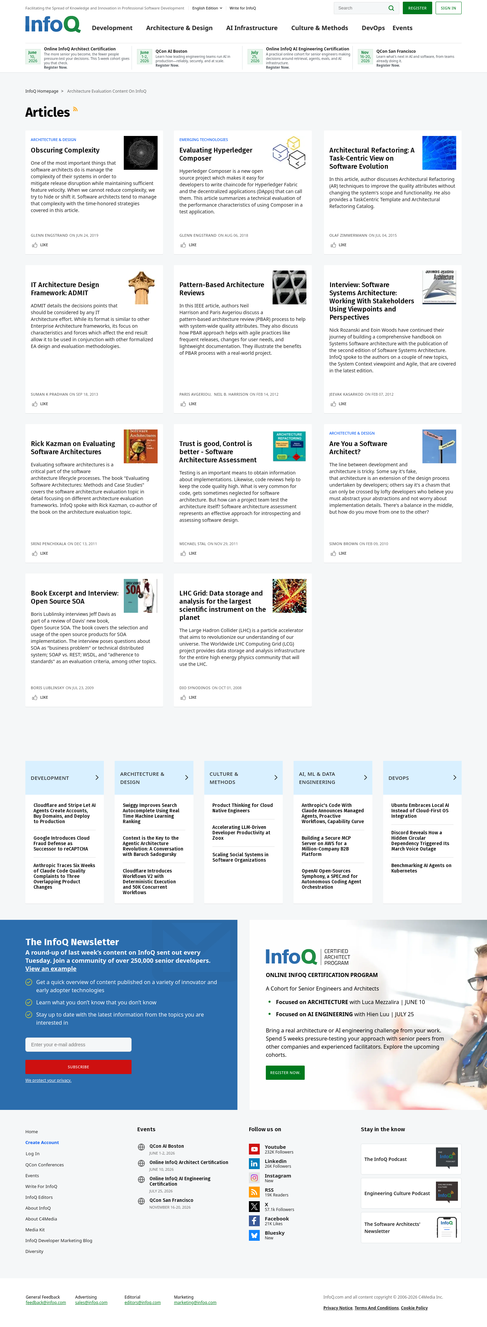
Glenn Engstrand (49, 235)
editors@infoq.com (142, 1302)
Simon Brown (343, 543)
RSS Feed (76, 112)
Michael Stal (192, 543)
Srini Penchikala (48, 543)
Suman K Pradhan (49, 394)
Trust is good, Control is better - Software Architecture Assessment (218, 452)
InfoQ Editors (39, 1197)
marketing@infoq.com (195, 1302)
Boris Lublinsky (47, 687)
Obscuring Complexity (65, 150)
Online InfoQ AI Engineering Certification (179, 1181)
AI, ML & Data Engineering (317, 777)
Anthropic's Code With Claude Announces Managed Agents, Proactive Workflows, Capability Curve (333, 813)
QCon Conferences (44, 1165)
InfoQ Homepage (42, 91)
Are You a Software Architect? (358, 448)
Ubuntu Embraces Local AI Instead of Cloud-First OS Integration (420, 810)
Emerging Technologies (203, 139)
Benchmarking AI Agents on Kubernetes (421, 868)
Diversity (34, 1251)
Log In (33, 1153)
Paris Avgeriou (194, 394)
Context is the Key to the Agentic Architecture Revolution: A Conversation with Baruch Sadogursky (153, 846)
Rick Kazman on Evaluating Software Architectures (73, 448)
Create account (42, 1142)
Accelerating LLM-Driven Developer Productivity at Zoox (241, 832)
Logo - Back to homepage (53, 24)
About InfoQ (38, 1208)
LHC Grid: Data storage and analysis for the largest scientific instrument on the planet (222, 605)
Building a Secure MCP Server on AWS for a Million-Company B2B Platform (326, 846)
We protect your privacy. (48, 1080)
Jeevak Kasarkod (346, 394)
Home (31, 1131)
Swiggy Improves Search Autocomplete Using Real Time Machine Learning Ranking (151, 813)
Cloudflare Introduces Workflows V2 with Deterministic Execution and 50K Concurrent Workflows (149, 881)
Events (402, 28)
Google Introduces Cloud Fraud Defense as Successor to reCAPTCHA (61, 843)
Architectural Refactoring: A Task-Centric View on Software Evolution (372, 158)
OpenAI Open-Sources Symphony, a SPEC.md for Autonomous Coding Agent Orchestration (331, 879)
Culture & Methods (319, 28)
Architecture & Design (179, 28)
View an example (50, 968)
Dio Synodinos (194, 687)
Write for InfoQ (41, 1186)
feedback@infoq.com (46, 1302)
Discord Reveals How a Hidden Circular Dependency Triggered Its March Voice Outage (420, 841)
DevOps (373, 28)
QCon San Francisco (171, 1200)
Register (417, 7)
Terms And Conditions (377, 1308)
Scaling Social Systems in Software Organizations (240, 857)
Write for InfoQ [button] (243, 7)
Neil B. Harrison (231, 394)
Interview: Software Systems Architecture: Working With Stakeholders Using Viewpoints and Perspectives (371, 301)
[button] (78, 1067)
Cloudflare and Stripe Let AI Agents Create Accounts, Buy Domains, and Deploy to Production (64, 813)
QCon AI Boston (166, 1146)
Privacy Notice (337, 1308)
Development (112, 28)
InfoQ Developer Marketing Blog (58, 1240)
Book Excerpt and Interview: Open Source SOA (74, 597)
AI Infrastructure (252, 28)
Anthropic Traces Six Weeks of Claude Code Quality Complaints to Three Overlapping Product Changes (64, 876)
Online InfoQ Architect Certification (188, 1162)
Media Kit (35, 1230)
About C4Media (41, 1219)
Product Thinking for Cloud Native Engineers (242, 808)
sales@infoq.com (91, 1302)
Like (44, 244)
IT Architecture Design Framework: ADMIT (65, 289)
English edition (205, 7)
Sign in (448, 7)
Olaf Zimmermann (348, 235)
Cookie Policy (414, 1308)
